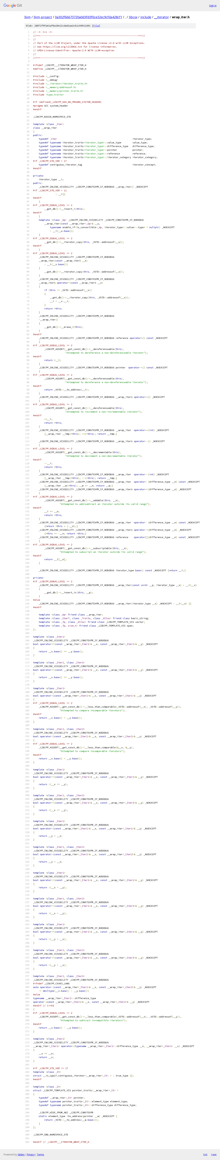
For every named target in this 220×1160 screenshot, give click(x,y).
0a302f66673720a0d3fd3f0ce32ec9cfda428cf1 (88, 17)
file (96, 25)
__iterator (161, 17)
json (213, 1154)
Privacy (31, 1154)
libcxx (133, 17)
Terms (40, 1154)
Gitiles (21, 1154)
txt (205, 1154)
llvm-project (43, 17)
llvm (27, 17)
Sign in (212, 5)
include (145, 17)
